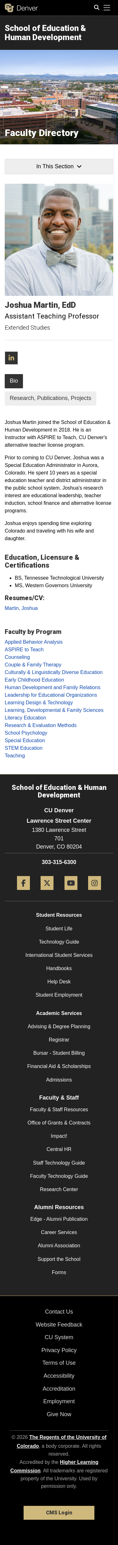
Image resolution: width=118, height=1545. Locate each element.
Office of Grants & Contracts (59, 1122)
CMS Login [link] (59, 1513)
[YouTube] (71, 892)
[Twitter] (47, 892)
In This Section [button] (58, 166)
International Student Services (59, 955)
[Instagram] (94, 892)
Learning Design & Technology (39, 702)
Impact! (59, 1136)
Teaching (15, 755)
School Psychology (26, 733)
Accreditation (58, 1389)
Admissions (59, 1080)
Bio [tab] (14, 381)
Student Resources (59, 915)
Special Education (25, 740)
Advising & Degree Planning (59, 1026)
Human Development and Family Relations (52, 687)
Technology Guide (59, 942)
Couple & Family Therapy (33, 664)
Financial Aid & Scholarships (59, 1066)
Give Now (59, 1414)
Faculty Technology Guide (59, 1176)
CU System (59, 1337)
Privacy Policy (58, 1350)
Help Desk (59, 981)
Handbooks (59, 968)
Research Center (59, 1189)
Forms (59, 1272)
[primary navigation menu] (107, 8)
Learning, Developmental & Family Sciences (54, 710)
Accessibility (58, 1376)
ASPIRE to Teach (24, 649)
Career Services (59, 1232)
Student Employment (59, 995)
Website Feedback (59, 1324)
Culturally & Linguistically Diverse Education (54, 672)
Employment (59, 1401)
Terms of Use (59, 1363)
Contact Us (59, 1312)
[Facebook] (23, 892)
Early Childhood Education (34, 680)
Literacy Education (25, 717)
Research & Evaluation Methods (41, 725)
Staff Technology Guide (59, 1163)
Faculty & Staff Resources (59, 1109)
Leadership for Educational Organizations (51, 695)
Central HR (59, 1149)
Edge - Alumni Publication (58, 1219)
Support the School (58, 1259)
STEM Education (23, 748)
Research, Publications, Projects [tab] (50, 398)
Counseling (17, 657)
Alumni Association (59, 1245)
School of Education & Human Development (45, 32)
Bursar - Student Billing (59, 1053)
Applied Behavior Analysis (34, 642)
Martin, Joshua (21, 608)
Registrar (59, 1039)
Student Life (59, 928)
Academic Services (59, 1013)
